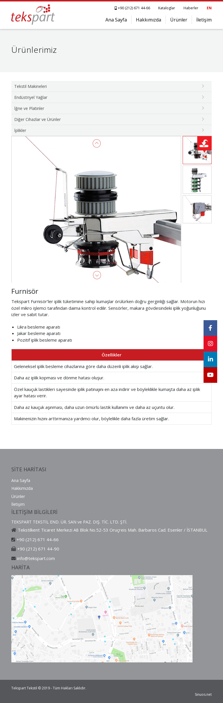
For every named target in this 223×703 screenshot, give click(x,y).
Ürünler (178, 20)
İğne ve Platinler (29, 108)
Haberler (191, 8)
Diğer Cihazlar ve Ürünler (37, 119)
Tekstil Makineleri (30, 86)
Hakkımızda (148, 20)
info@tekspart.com (36, 558)
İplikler (20, 130)
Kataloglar (166, 8)
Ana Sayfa (116, 20)
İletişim (204, 20)
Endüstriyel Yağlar (30, 97)
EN (209, 8)
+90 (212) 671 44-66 (133, 8)
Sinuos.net (203, 694)
